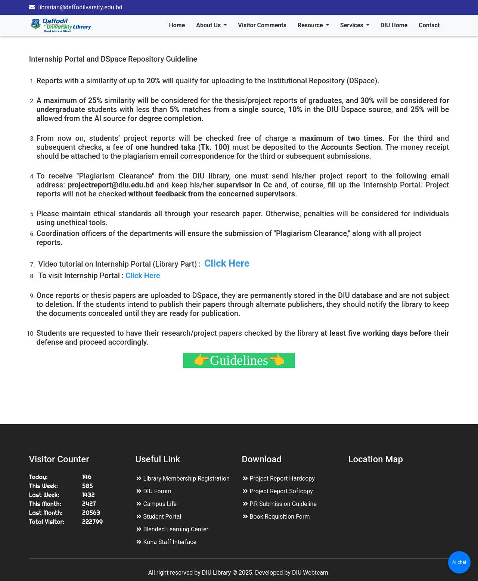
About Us (209, 25)
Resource (311, 25)
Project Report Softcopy (281, 491)
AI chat (459, 562)
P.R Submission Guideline (283, 503)
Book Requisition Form (280, 516)
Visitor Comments (262, 25)
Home (177, 25)
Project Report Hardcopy (282, 478)
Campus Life (160, 503)
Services (352, 25)
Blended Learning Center (175, 529)
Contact (429, 25)
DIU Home (394, 25)
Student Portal (162, 516)
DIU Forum (157, 491)
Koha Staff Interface (170, 542)
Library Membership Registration (186, 478)
